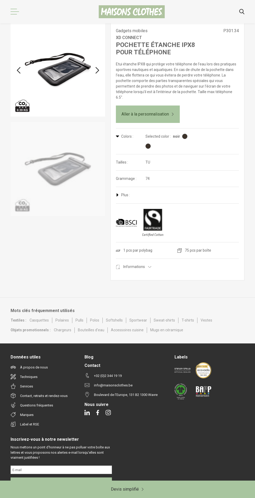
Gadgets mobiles (132, 30)
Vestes (206, 320)
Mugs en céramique (166, 330)
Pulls (79, 320)
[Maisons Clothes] (132, 11)
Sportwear (138, 320)
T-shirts (188, 320)
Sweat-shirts (164, 320)
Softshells (114, 320)
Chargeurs (62, 330)
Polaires (62, 320)
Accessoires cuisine (127, 330)
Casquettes (39, 320)
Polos (94, 320)
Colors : (124, 136)
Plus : (123, 195)
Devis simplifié (127, 489)
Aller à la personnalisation (147, 114)
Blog (88, 357)
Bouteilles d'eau (91, 330)
